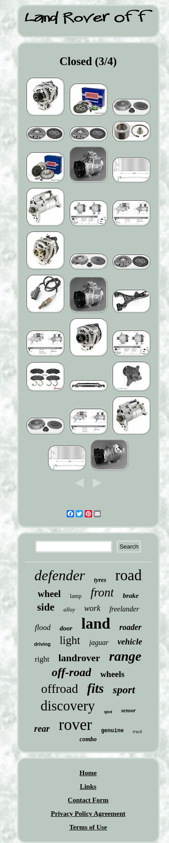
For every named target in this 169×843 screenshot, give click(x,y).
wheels (112, 674)
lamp (76, 595)
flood (42, 627)
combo (87, 739)
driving (42, 644)
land (96, 623)
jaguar (99, 642)
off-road (71, 672)
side (45, 607)
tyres (100, 580)
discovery (68, 706)
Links (88, 786)
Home (87, 773)
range (125, 656)
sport (124, 690)
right (42, 659)
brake (130, 595)
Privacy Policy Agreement (88, 813)
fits (95, 688)
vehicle (130, 641)
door (65, 628)
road (128, 575)
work (92, 608)
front (102, 592)
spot (108, 711)
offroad (59, 689)
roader (130, 627)
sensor (128, 710)
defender (60, 575)
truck (137, 731)
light (69, 640)
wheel (49, 593)
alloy (69, 609)
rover (75, 725)
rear (42, 729)
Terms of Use (88, 827)
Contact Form (88, 800)
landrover (79, 657)
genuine (112, 731)
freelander (124, 609)
